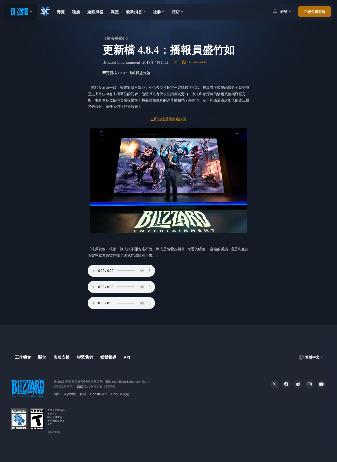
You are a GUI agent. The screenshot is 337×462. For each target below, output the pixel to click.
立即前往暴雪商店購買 (168, 119)
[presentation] (20, 12)
